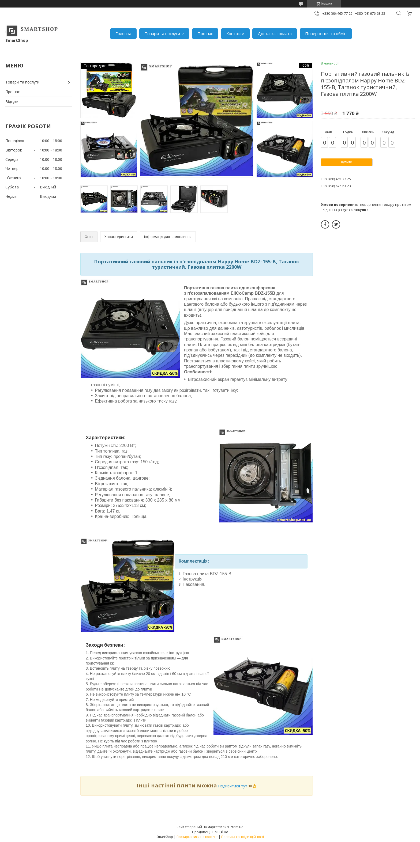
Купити (346, 162)
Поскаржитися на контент (197, 837)
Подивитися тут (232, 785)
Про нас (205, 33)
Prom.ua (236, 826)
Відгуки (11, 101)
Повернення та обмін (326, 33)
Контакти (235, 33)
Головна (123, 33)
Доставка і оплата (275, 33)
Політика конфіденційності (242, 837)
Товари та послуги (162, 33)
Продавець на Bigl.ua (210, 831)
